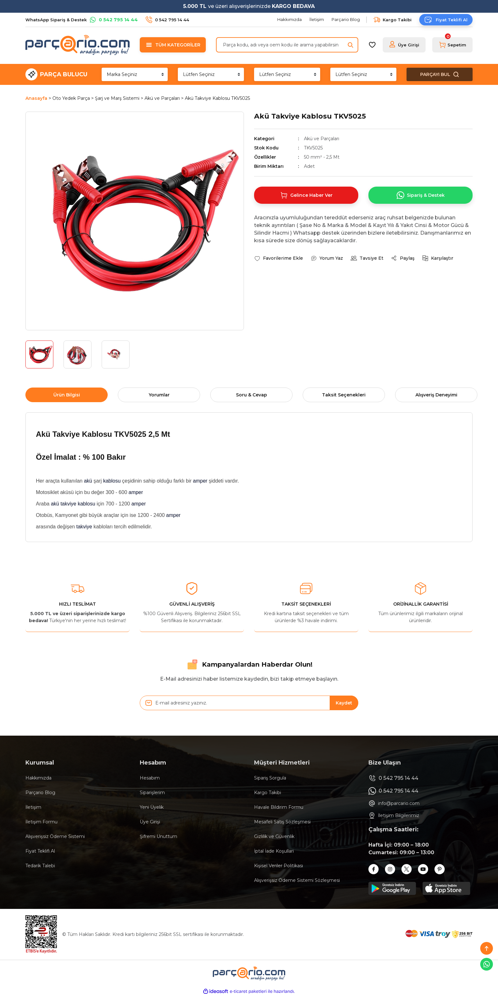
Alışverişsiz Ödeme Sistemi (55, 836)
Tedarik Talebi (40, 866)
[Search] (287, 44)
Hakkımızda (38, 778)
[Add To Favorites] (278, 258)
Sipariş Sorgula (270, 778)
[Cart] (452, 44)
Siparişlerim (152, 792)
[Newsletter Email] (249, 703)
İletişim (33, 807)
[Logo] (77, 45)
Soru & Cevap (251, 395)
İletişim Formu (41, 822)
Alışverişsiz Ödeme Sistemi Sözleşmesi (297, 880)
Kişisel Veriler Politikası (278, 866)
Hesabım (150, 778)
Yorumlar (159, 395)
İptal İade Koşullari (274, 851)
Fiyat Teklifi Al (40, 851)
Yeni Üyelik (152, 807)
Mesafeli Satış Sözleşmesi (282, 822)
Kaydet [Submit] (344, 703)
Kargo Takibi (267, 792)
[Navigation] (173, 44)
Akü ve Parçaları (321, 138)
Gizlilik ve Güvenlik (274, 836)
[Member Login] (404, 44)
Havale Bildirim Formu (278, 807)
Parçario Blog (40, 792)
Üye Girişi (150, 822)
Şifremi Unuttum (158, 836)
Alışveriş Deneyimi (436, 395)
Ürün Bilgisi (66, 395)
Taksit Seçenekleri (344, 395)
